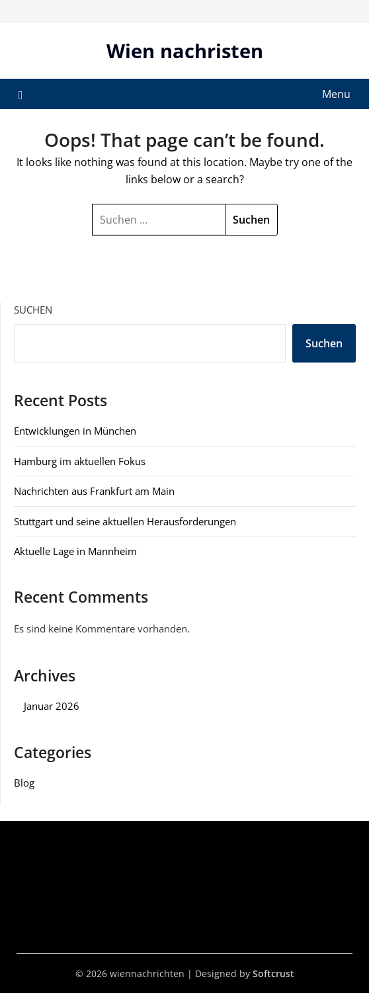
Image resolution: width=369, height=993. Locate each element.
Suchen (33, 309)
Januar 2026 (51, 705)
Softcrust (273, 973)
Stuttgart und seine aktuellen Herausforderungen (125, 521)
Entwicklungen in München (75, 430)
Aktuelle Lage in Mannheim (75, 551)
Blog (24, 782)
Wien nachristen (184, 51)
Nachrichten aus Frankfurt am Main (94, 490)
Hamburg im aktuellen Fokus (79, 461)
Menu (336, 94)
